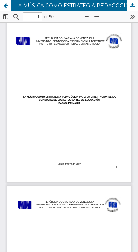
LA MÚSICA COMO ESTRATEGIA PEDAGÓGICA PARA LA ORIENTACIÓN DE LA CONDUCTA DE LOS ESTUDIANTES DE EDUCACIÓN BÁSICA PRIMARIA (76, 5)
